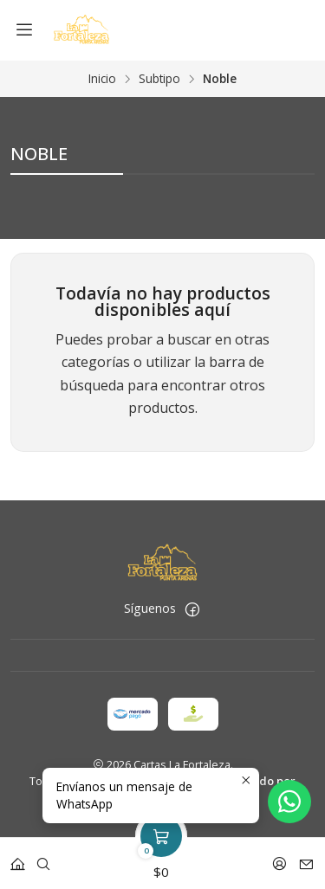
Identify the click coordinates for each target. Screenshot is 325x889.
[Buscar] (43, 858)
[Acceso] (279, 858)
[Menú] (24, 30)
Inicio (102, 79)
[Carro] (161, 858)
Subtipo (159, 79)
